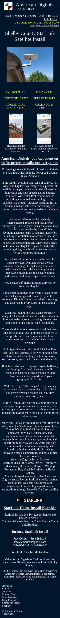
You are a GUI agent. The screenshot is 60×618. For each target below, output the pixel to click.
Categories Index (11, 602)
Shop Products (9, 600)
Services (6, 591)
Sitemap (6, 605)
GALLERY (50, 19)
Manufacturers (9, 597)
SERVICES (51, 15)
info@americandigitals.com (44, 25)
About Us (7, 585)
